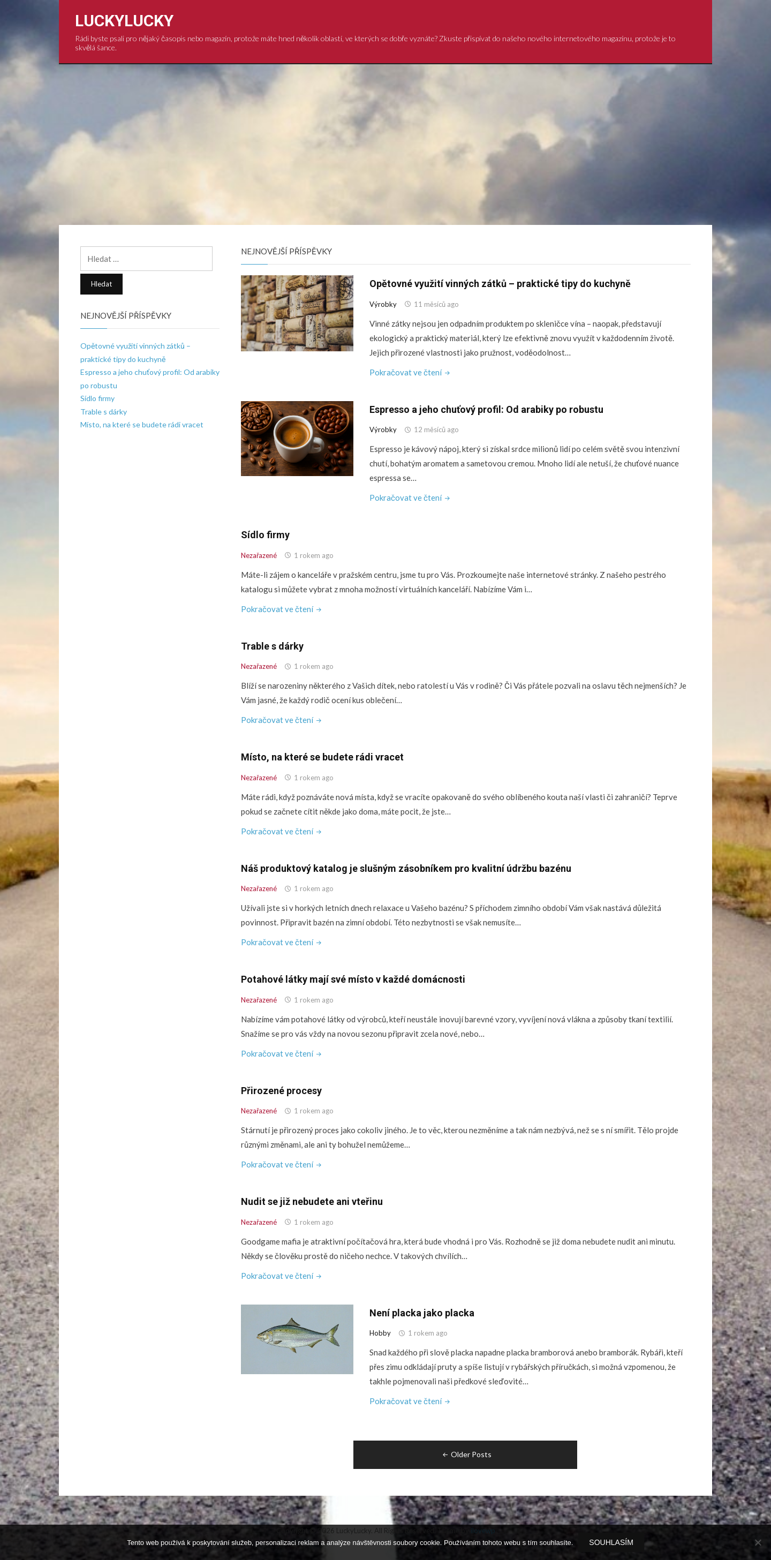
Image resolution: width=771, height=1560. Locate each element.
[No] (757, 1542)
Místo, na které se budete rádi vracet (322, 757)
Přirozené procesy (281, 1090)
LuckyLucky (124, 20)
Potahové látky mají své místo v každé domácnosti (353, 979)
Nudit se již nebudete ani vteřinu (312, 1201)
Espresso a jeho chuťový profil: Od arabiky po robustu (486, 409)
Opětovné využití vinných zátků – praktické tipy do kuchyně (500, 283)
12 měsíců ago (436, 429)
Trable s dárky (272, 646)
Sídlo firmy (265, 534)
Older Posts (466, 1454)
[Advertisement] (385, 145)
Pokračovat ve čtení (410, 372)
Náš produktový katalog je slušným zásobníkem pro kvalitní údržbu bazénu (406, 868)
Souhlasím (611, 1542)
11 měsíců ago (436, 304)
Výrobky (383, 304)
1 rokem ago (314, 555)
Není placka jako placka (421, 1312)
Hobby (380, 1333)
